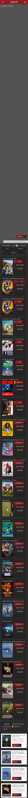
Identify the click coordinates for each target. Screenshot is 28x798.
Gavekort (23, 245)
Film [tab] (7, 248)
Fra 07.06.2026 (20, 604)
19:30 (18, 301)
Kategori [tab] (20, 248)
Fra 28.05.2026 (20, 463)
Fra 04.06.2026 (20, 543)
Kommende (15, 245)
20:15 (22, 281)
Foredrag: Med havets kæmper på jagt (15, 241)
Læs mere (20, 268)
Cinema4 (11, 2)
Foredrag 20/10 (20, 664)
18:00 (18, 362)
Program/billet (6, 245)
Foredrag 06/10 (20, 644)
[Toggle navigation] (3, 2)
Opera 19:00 (18, 382)
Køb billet (21, 236)
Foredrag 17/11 (20, 705)
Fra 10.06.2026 (20, 624)
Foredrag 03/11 (20, 684)
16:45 (16, 281)
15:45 (18, 261)
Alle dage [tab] (14, 252)
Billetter (17, 745)
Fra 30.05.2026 (20, 422)
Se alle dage (20, 265)
